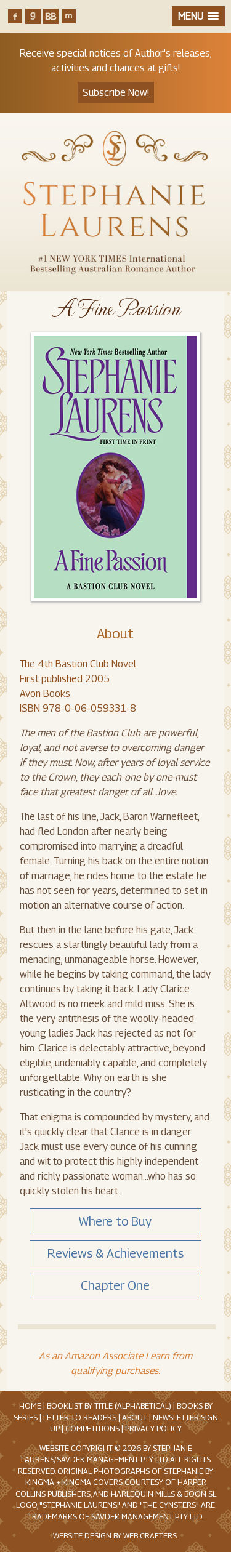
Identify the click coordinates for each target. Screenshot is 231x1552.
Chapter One (115, 1285)
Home (30, 1405)
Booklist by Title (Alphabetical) (109, 1405)
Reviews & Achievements (115, 1253)
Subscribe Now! (116, 93)
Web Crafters (150, 1535)
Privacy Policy (153, 1428)
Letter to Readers (79, 1417)
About (115, 633)
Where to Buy (115, 1221)
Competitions (92, 1428)
